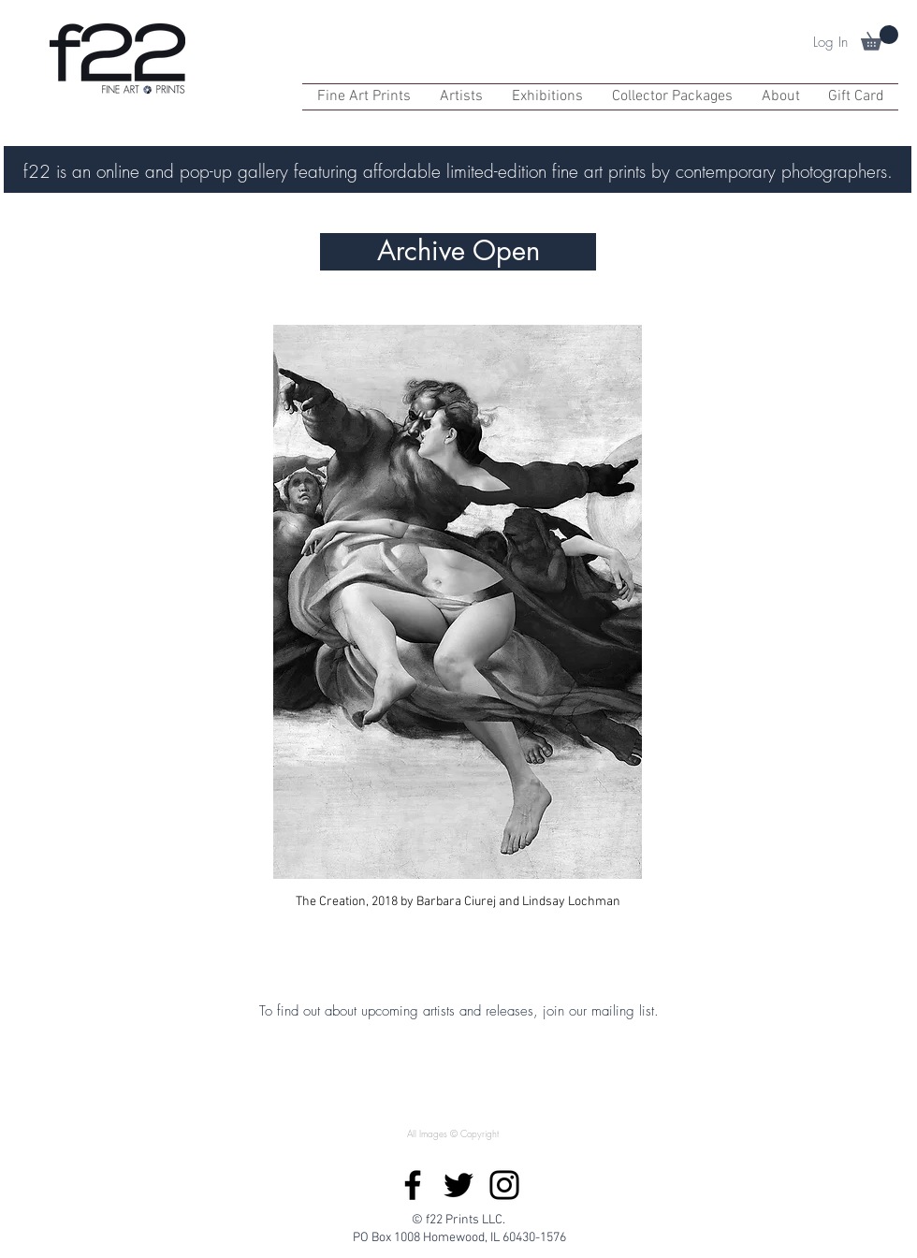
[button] (879, 38)
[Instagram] (504, 1185)
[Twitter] (458, 1185)
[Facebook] (412, 1185)
